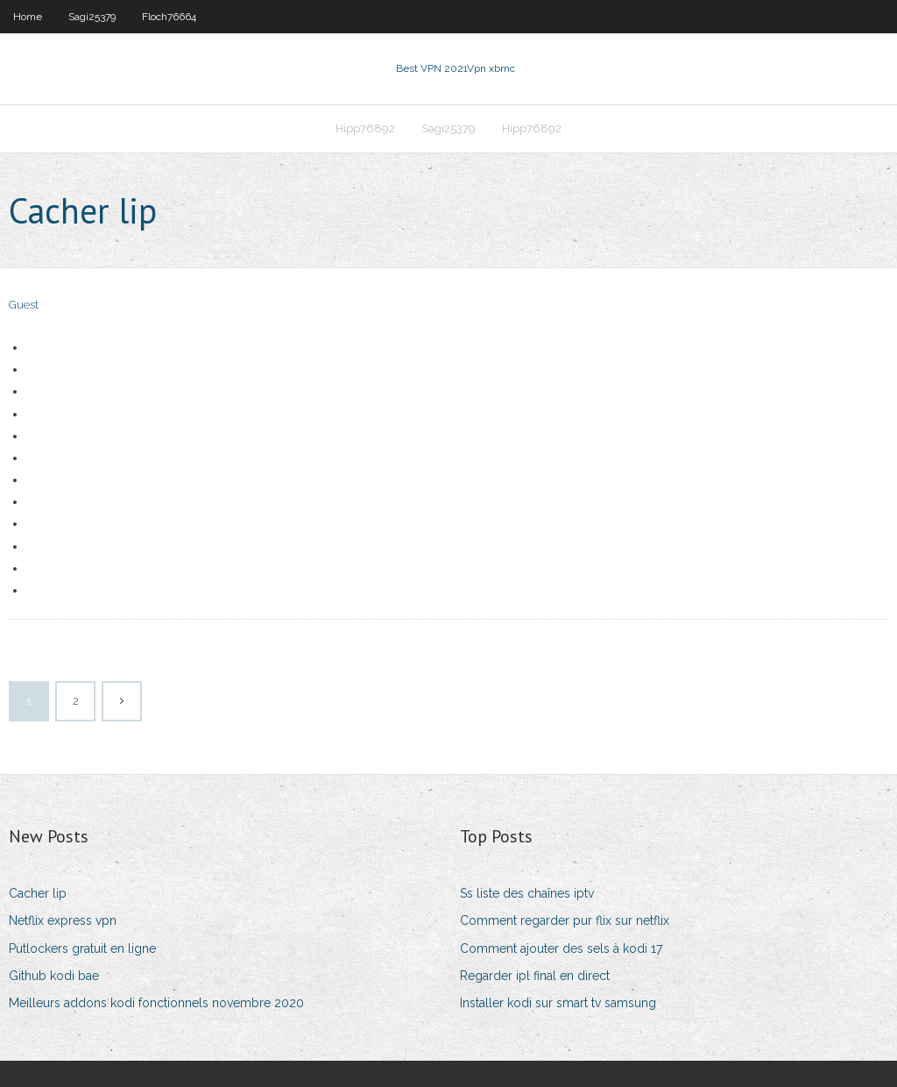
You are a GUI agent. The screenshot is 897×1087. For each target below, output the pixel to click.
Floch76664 (169, 17)
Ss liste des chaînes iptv (527, 893)
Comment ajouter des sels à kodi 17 (561, 948)
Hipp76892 (365, 128)
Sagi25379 (92, 17)
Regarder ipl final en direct (535, 976)
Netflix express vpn (63, 920)
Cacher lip (38, 893)
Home (27, 17)
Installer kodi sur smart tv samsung (558, 1003)
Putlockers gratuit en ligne (82, 948)
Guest (24, 304)
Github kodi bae (54, 976)
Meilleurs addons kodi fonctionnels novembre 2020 (156, 1003)
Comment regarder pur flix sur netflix (564, 920)
